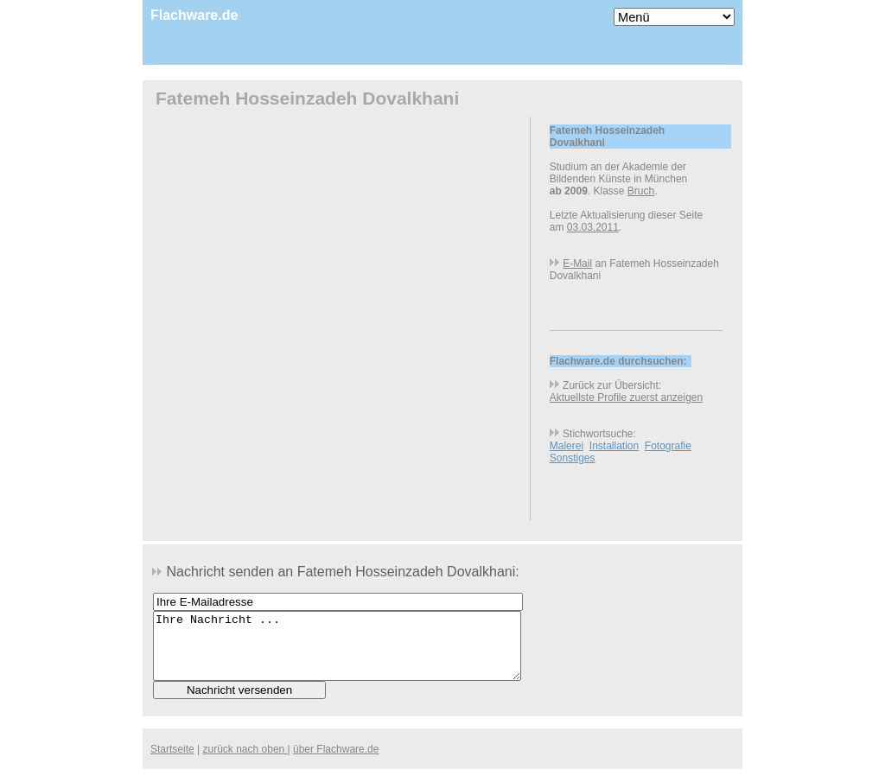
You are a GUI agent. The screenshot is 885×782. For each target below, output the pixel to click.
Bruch (640, 191)
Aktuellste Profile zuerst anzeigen (626, 397)
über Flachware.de (336, 762)
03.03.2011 (593, 227)
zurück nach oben (245, 762)
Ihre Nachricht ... (337, 652)
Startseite (172, 762)
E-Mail (577, 263)
